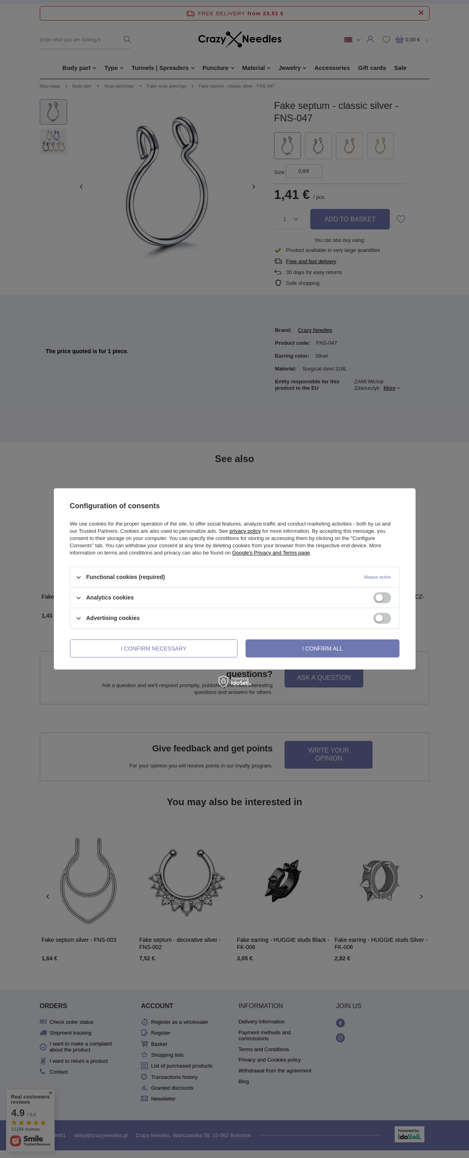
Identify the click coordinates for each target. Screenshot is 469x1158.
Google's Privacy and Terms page (271, 553)
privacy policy (245, 531)
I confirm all (322, 648)
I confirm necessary (153, 648)
